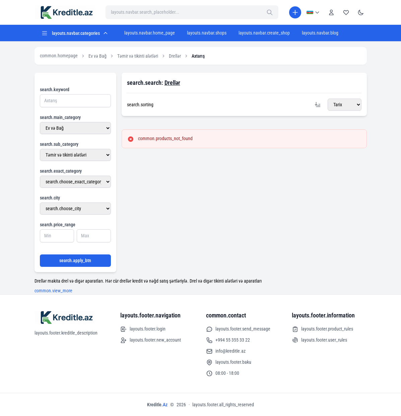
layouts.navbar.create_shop (264, 33)
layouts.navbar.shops (206, 33)
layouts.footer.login (142, 329)
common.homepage (59, 55)
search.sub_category (59, 144)
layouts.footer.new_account (150, 340)
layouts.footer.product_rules (322, 329)
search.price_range (57, 224)
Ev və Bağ (97, 56)
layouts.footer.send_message (238, 329)
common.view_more (53, 290)
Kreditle (157, 404)
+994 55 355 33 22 (228, 340)
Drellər (175, 56)
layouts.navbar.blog (320, 33)
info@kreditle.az (226, 351)
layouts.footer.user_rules (319, 340)
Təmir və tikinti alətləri (137, 56)
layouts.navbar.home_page (149, 33)
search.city (50, 197)
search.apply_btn (75, 260)
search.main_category (60, 117)
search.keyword (54, 89)
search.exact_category (61, 171)
